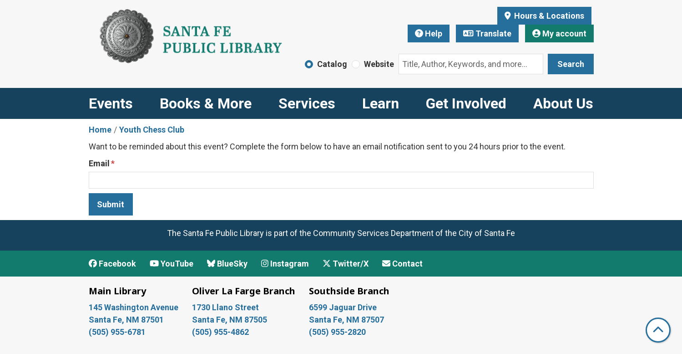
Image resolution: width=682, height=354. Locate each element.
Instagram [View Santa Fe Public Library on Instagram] (285, 263)
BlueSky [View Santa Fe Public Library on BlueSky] (227, 263)
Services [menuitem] (306, 103)
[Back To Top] (658, 330)
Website (379, 64)
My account (559, 33)
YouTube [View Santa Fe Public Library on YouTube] (171, 263)
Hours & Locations (548, 16)
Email (99, 163)
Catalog (332, 64)
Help (428, 33)
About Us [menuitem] (563, 103)
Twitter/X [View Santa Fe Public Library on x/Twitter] (346, 263)
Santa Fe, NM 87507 (347, 319)
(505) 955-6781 (118, 332)
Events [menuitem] (111, 103)
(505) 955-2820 (337, 332)
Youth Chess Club (151, 129)
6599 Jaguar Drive (343, 307)
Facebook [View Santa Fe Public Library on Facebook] (112, 263)
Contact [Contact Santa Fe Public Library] (402, 263)
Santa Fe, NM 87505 (230, 319)
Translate (487, 33)
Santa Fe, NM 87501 (127, 319)
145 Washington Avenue (133, 307)
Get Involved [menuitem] (466, 103)
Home (100, 129)
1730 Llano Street (225, 307)
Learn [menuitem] (380, 103)
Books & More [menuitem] (206, 103)
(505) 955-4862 (220, 332)
